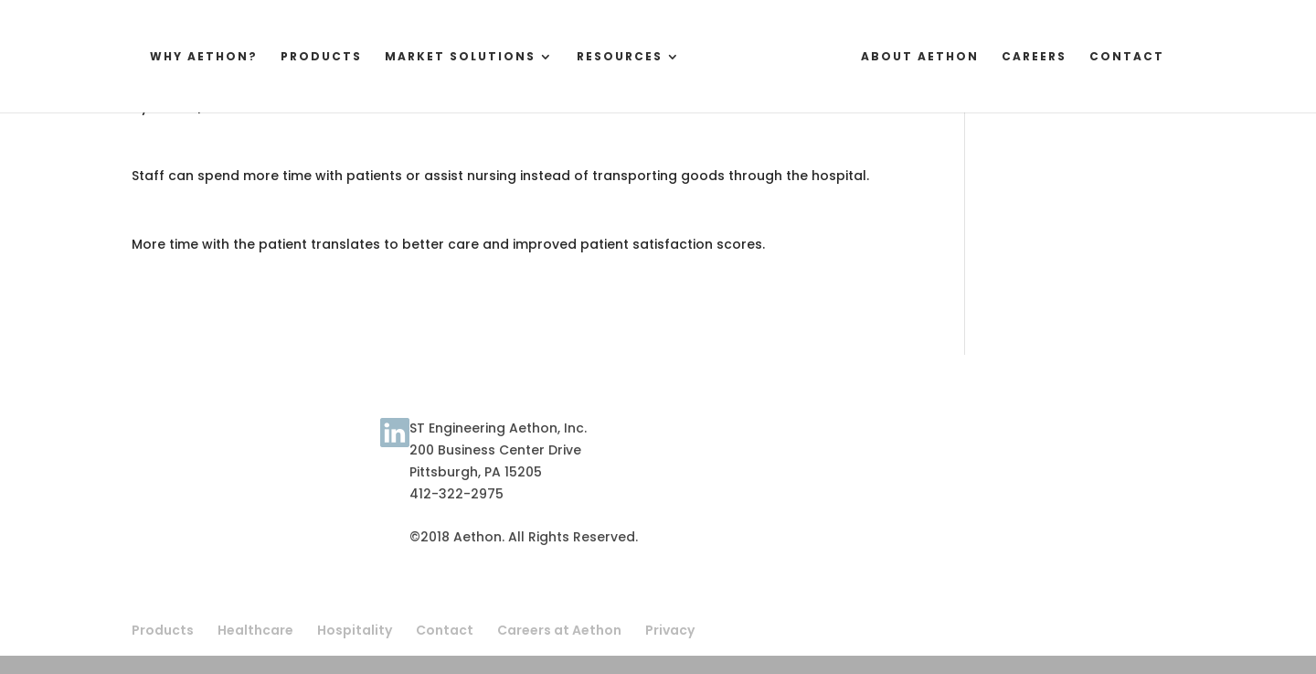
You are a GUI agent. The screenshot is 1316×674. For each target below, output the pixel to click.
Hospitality (354, 630)
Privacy (670, 630)
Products (307, 57)
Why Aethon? (190, 57)
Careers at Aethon (559, 630)
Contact (1140, 57)
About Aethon (933, 57)
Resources (606, 57)
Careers (1047, 57)
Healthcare (255, 630)
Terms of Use (176, 442)
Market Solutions (446, 57)
